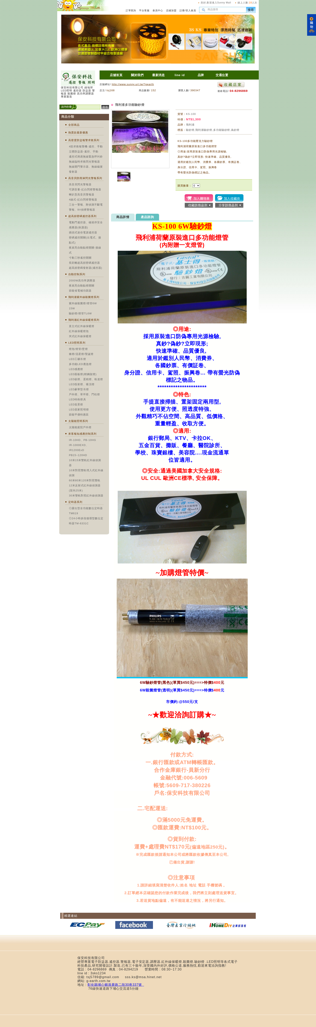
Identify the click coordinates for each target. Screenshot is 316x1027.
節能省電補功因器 (80, 290)
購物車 (311, 25)
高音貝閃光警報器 (80, 184)
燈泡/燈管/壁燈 (78, 348)
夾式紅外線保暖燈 (80, 336)
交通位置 (222, 75)
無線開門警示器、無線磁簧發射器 (86, 169)
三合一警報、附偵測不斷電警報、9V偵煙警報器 (86, 207)
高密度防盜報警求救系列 (83, 140)
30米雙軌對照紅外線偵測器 (86, 495)
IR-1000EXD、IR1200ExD (78, 448)
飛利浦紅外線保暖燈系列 (83, 319)
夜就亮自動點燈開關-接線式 (85, 250)
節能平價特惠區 (79, 414)
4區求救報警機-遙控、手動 (86, 146)
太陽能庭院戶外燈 (80, 427)
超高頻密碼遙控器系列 (82, 216)
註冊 (182, 10)
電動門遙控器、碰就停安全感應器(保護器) (86, 225)
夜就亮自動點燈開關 (81, 285)
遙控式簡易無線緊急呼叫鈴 (86, 156)
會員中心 (158, 10)
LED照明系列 (76, 342)
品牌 (201, 75)
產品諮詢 (147, 217)
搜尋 (251, 10)
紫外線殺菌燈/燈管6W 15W (83, 306)
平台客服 (144, 10)
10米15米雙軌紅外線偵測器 (85, 463)
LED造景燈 (76, 404)
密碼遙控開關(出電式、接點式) (85, 240)
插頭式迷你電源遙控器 (83, 232)
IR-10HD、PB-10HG (82, 440)
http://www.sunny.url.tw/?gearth (133, 84)
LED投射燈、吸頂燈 (82, 384)
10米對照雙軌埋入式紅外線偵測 (86, 473)
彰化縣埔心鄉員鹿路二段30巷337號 (115, 984)
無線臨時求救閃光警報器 (84, 161)
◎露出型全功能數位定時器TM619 (86, 511)
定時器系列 (75, 502)
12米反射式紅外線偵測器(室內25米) (85, 488)
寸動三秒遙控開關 (80, 257)
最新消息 (158, 75)
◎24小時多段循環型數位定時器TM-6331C (86, 521)
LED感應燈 (76, 369)
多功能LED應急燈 (80, 364)
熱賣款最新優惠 (78, 132)
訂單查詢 (131, 10)
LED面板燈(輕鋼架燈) (83, 374)
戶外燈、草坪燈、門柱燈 (84, 394)
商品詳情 (122, 217)
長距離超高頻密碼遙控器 (84, 262)
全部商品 (74, 124)
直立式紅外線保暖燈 (81, 326)
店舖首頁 (116, 75)
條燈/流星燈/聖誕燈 (81, 354)
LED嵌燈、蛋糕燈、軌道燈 (86, 379)
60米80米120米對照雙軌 (84, 480)
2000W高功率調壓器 (82, 280)
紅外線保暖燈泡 (79, 331)
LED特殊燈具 (77, 399)
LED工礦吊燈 (77, 359)
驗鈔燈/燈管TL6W (80, 313)
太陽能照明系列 (78, 421)
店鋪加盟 (171, 10)
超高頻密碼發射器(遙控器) (85, 267)
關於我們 (137, 75)
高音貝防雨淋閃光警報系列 (85, 178)
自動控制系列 (76, 274)
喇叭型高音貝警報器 (81, 194)
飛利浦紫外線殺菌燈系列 (83, 297)
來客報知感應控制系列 (82, 433)
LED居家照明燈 (79, 409)
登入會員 (191, 10)
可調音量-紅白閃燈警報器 (85, 189)
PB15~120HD (78, 455)
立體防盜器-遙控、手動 (83, 151)
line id (180, 75)
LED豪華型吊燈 (79, 389)
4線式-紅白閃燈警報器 (83, 199)
